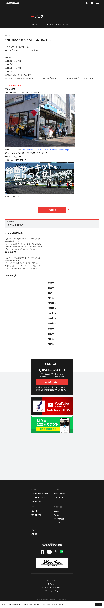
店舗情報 (34, 534)
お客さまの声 (36, 501)
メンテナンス (58, 497)
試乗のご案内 (36, 515)
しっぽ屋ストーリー (38, 497)
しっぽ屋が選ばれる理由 (39, 493)
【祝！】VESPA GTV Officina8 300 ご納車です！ (22, 249)
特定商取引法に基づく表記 (51, 587)
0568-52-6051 (53, 369)
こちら (13, 196)
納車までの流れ (59, 493)
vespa (56, 511)
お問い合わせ (51, 580)
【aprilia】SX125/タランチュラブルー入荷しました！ (23, 244)
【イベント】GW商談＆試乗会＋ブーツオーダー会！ (23, 239)
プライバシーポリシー (52, 591)
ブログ (33, 530)
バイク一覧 (58, 507)
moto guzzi (59, 519)
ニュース (34, 511)
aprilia (56, 515)
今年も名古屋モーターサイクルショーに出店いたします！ (25, 246)
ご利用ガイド (51, 584)
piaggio (57, 523)
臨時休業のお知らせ (12, 241)
